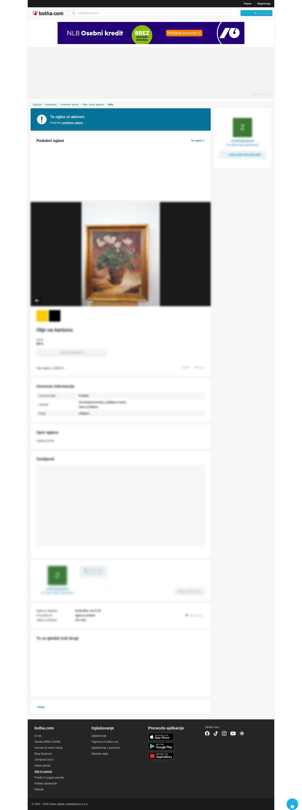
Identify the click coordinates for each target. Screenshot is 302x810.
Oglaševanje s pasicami (105, 747)
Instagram (224, 733)
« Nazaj (40, 707)
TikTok (215, 733)
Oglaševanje (98, 735)
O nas (38, 735)
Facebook (207, 733)
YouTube (233, 733)
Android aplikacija (161, 746)
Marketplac (51, 104)
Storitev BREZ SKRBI (47, 741)
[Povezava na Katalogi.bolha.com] (151, 33)
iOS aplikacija (161, 737)
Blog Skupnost (43, 753)
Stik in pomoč (43, 771)
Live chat (292, 804)
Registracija (263, 3)
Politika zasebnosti (45, 783)
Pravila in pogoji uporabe (49, 777)
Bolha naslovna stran (48, 13)
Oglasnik (37, 104)
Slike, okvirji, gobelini (93, 104)
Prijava (247, 3)
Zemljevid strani (43, 759)
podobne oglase (72, 122)
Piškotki (39, 789)
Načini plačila (42, 765)
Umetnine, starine (69, 104)
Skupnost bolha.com (242, 733)
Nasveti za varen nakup (48, 747)
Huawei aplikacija (161, 756)
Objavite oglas (99, 753)
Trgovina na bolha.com (105, 741)
